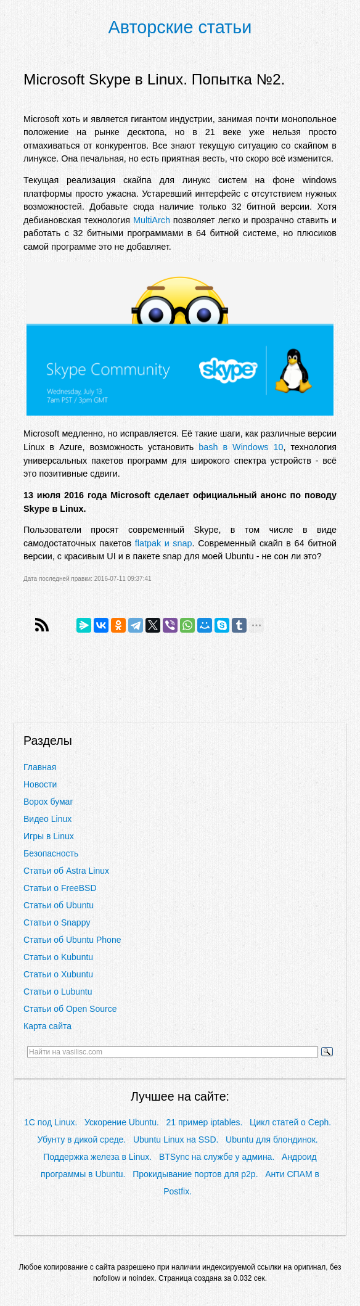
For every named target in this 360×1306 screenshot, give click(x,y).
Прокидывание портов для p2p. (195, 1174)
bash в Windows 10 (240, 447)
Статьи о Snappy (56, 922)
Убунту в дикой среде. (82, 1139)
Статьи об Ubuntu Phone (72, 940)
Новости (40, 784)
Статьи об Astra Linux (66, 871)
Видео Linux (47, 819)
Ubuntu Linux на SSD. (175, 1139)
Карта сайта (47, 1026)
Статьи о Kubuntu (58, 957)
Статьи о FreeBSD (60, 888)
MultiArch (151, 220)
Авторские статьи (180, 27)
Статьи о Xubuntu (58, 974)
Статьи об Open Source (70, 1009)
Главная (39, 767)
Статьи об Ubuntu (58, 905)
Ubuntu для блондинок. (272, 1139)
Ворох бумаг (48, 802)
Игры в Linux (48, 836)
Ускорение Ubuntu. (121, 1122)
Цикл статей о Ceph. (290, 1122)
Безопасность (50, 853)
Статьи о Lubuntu (57, 991)
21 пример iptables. (204, 1122)
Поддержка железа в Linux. (97, 1157)
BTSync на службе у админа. (216, 1157)
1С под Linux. (50, 1122)
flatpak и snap (163, 543)
